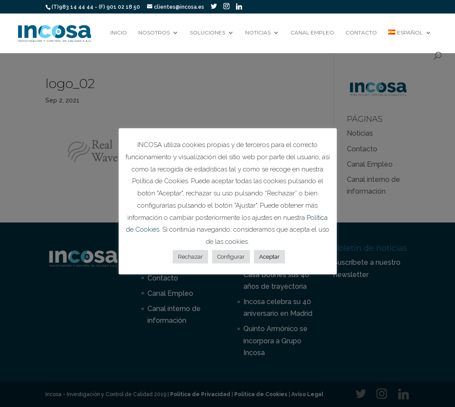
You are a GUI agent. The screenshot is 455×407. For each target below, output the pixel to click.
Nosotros (154, 33)
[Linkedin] (239, 6)
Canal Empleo (312, 33)
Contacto (361, 33)
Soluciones (207, 33)
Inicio (118, 33)
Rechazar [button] (190, 256)
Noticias (257, 33)
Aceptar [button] (269, 256)
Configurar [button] (231, 256)
